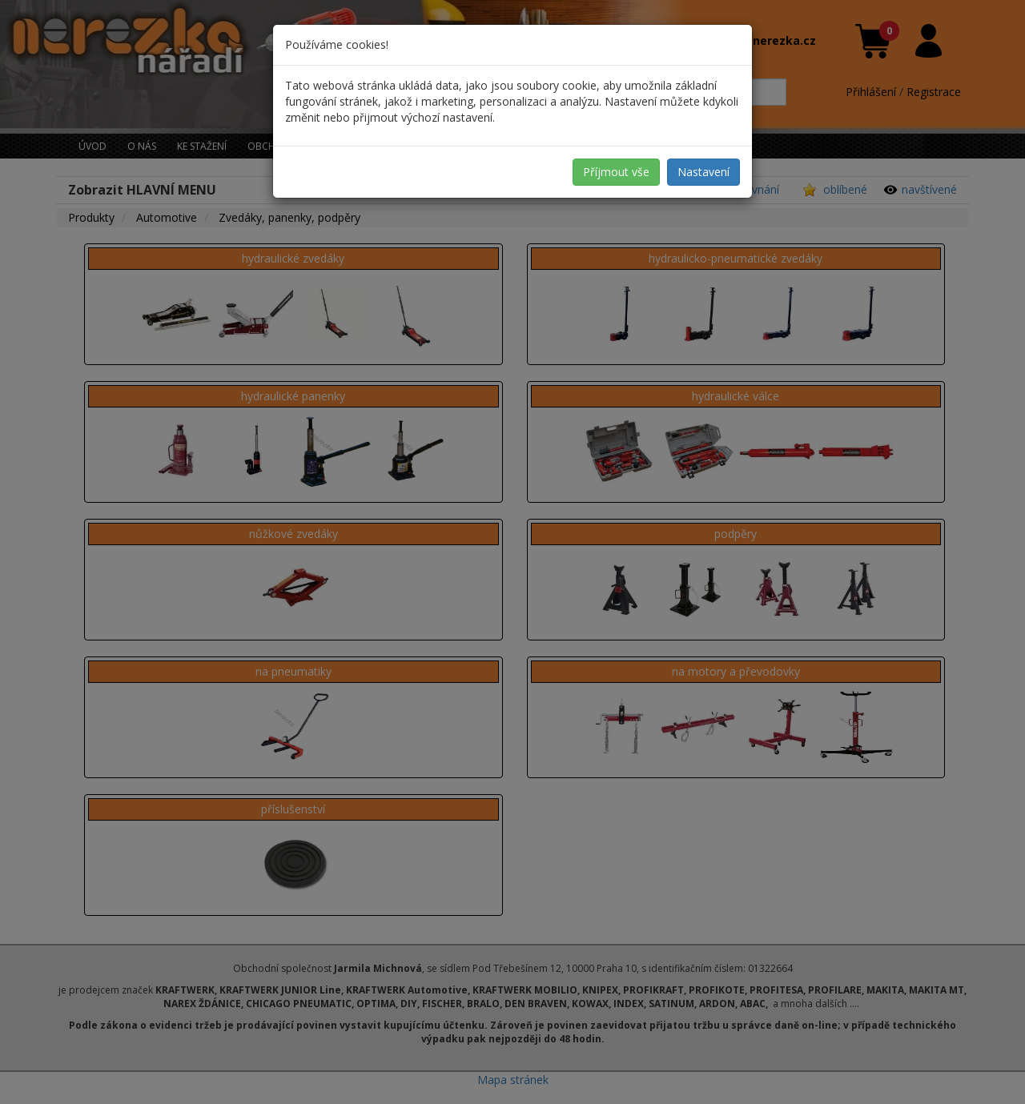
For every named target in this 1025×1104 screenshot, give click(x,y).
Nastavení (703, 171)
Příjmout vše (616, 171)
